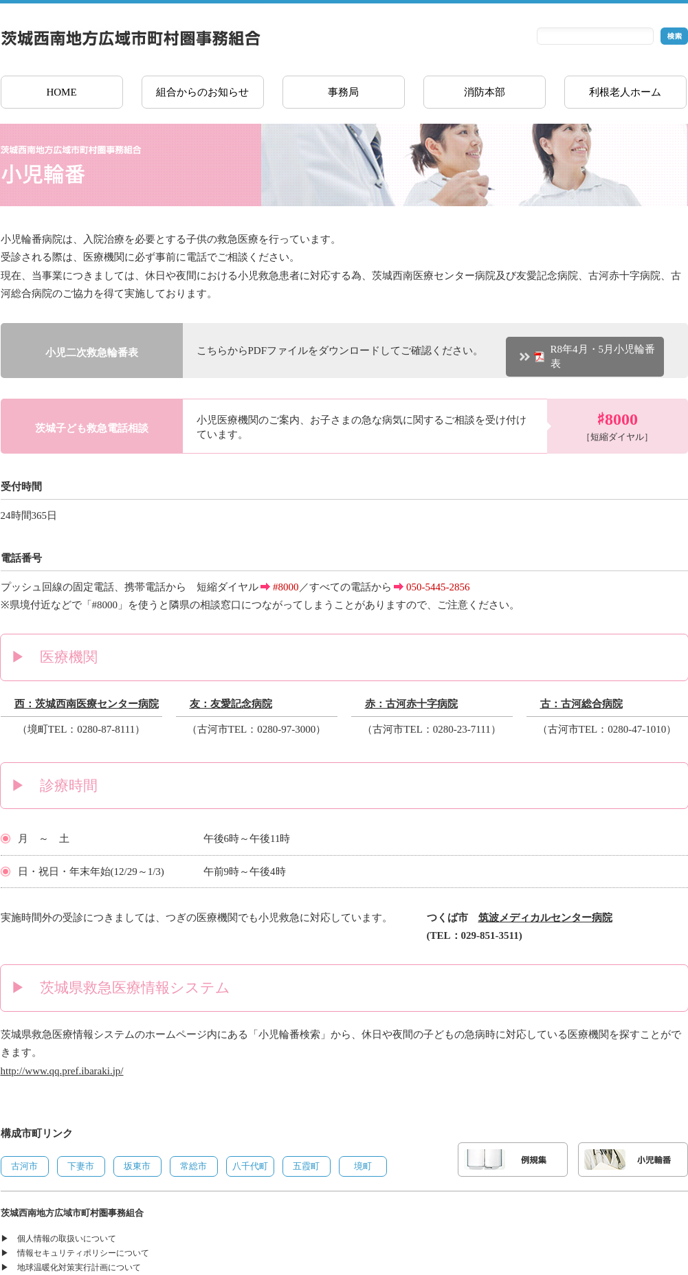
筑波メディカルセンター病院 (545, 917)
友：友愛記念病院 (231, 703)
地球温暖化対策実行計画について (79, 1267)
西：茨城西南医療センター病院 (86, 703)
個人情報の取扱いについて (66, 1238)
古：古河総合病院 (581, 703)
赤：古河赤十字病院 (411, 703)
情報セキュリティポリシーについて (83, 1253)
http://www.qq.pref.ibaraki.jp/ (62, 1070)
